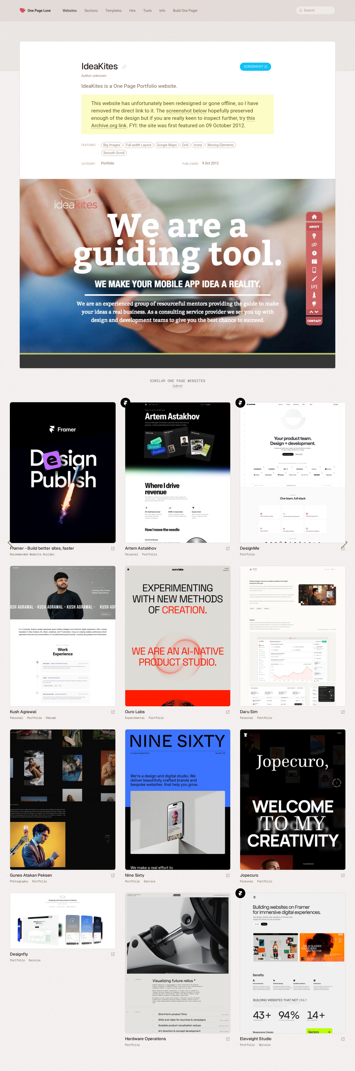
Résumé (51, 717)
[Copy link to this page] (124, 67)
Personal (131, 554)
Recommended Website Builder (32, 554)
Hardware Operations (145, 1038)
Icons (198, 145)
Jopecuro (249, 875)
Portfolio (107, 163)
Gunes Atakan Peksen (31, 875)
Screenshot (255, 66)
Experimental (135, 717)
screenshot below (186, 111)
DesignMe (249, 548)
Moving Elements (221, 145)
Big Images (111, 145)
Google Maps (167, 145)
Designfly (19, 954)
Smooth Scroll (113, 153)
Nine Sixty (134, 875)
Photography (19, 881)
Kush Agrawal (23, 711)
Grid (185, 145)
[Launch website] (228, 548)
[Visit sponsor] (113, 548)
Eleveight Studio (255, 1038)
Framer (125, 403)
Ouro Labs (135, 711)
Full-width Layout (138, 145)
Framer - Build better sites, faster (42, 548)
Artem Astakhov (141, 548)
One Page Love (39, 11)
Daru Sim (248, 711)
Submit (177, 386)
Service (149, 881)
